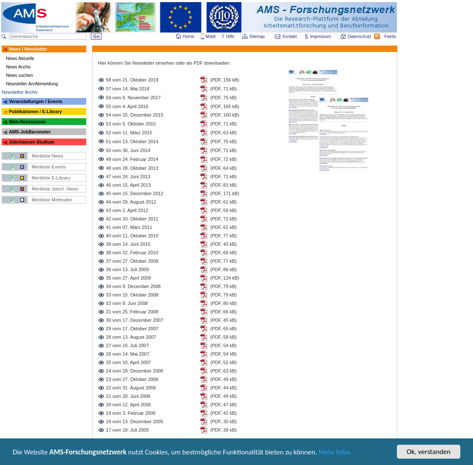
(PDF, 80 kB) (224, 303)
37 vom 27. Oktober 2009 (132, 261)
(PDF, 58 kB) (224, 337)
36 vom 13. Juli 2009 (127, 269)
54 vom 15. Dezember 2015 (135, 114)
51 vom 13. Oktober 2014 (132, 141)
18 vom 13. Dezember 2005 (135, 421)
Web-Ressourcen (27, 121)
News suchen (19, 75)
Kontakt (289, 36)
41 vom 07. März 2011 (129, 227)
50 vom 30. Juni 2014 (128, 150)
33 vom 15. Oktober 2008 (132, 294)
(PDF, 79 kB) (224, 286)
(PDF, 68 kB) (224, 252)
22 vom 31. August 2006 (131, 387)
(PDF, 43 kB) (224, 244)
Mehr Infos (334, 452)
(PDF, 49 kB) (224, 379)
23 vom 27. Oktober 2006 (132, 379)
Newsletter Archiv (20, 92)
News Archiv (18, 66)
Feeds (390, 36)
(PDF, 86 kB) (224, 269)
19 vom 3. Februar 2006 (131, 413)
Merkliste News (47, 155)
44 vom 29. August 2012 (131, 201)
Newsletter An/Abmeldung (32, 83)
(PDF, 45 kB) (224, 320)
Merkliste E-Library (51, 177)
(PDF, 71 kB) (224, 88)
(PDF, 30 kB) (224, 421)
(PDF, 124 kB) (225, 277)
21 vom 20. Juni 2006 (128, 396)
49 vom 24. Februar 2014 (132, 159)
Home (188, 36)
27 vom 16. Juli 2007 (127, 345)
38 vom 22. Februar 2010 (132, 252)
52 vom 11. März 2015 (129, 132)
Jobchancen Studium (32, 141)
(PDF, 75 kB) (224, 97)
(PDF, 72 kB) (224, 159)
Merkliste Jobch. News (55, 188)
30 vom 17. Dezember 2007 (135, 320)
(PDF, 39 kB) (224, 429)
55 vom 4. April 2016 (127, 106)
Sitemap (257, 36)
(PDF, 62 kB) (224, 227)
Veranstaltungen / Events (36, 101)
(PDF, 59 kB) (224, 210)
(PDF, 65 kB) (224, 328)
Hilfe (230, 36)
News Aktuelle (20, 58)
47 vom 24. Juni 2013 (128, 176)
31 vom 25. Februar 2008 (132, 311)
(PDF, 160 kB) (225, 114)
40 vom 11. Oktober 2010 (132, 235)
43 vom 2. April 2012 (127, 210)
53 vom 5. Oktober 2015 (131, 123)
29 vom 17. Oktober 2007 (132, 328)
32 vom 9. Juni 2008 (127, 303)
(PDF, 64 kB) (224, 168)
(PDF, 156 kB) (225, 79)
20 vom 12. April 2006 (128, 404)
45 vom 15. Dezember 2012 (135, 193)
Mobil (210, 36)
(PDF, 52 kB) (224, 362)
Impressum (321, 36)
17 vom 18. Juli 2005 (127, 429)
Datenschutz (360, 36)
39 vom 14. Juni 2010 (128, 244)
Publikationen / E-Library (35, 111)
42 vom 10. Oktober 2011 (132, 218)
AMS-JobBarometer (30, 131)
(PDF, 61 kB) (224, 201)
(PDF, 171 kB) (225, 193)
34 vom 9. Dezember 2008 (133, 286)
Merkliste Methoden (52, 199)
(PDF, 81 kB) (224, 185)
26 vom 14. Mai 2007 (128, 353)
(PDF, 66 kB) (224, 311)
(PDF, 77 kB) (224, 235)
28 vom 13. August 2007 (131, 337)
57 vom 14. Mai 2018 (128, 88)
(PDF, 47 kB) (224, 404)
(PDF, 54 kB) (224, 345)
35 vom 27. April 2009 (128, 277)
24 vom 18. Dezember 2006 (135, 370)
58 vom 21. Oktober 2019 (132, 79)
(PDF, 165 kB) (225, 106)
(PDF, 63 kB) (224, 132)
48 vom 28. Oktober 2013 (132, 168)
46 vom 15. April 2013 (128, 185)
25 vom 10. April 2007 (128, 362)
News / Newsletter (28, 49)
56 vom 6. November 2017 (133, 97)
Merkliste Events (49, 166)
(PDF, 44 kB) (224, 387)
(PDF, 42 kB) (224, 413)
